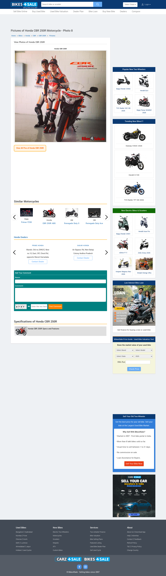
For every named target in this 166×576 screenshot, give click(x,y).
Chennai (19, 539)
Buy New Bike (109, 11)
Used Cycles (27, 550)
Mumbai (19, 536)
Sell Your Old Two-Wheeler (134, 416)
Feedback (137, 539)
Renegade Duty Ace (94, 223)
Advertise (135, 536)
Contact (130, 539)
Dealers (123, 11)
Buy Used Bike (38, 11)
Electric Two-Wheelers (61, 532)
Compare (136, 11)
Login (146, 4)
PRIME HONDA (38, 245)
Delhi (17, 543)
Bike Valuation (95, 536)
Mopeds (56, 543)
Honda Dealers (21, 237)
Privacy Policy (137, 546)
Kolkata (18, 550)
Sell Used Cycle (95, 550)
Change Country (132, 550)
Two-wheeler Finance (97, 532)
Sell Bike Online (20, 11)
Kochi (25, 539)
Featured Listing (95, 543)
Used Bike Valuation (59, 11)
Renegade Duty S (71, 223)
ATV (54, 546)
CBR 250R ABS (49, 223)
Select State (130, 4)
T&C (128, 546)
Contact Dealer (38, 261)
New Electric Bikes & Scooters (134, 210)
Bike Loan (93, 11)
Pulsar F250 (26, 222)
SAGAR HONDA (83, 245)
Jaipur (28, 546)
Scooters (56, 539)
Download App (140, 532)
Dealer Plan (78, 11)
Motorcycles (57, 536)
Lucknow (24, 543)
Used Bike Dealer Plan (98, 546)
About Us (130, 532)
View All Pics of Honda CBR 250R (30, 148)
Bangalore (19, 532)
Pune (25, 536)
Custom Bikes (58, 550)
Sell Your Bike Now (134, 463)
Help (128, 536)
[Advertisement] (83, 21)
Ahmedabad (20, 546)
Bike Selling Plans (96, 539)
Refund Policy (132, 543)
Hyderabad (28, 532)
